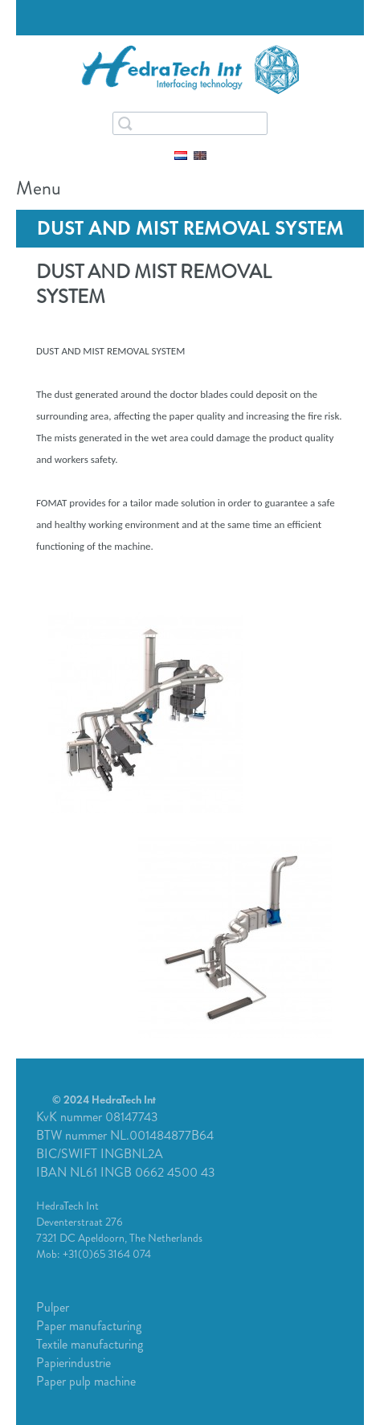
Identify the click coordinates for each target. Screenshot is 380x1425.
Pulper (52, 1307)
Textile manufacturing (89, 1344)
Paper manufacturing (88, 1325)
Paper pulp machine (86, 1381)
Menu (348, 191)
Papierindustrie (73, 1362)
